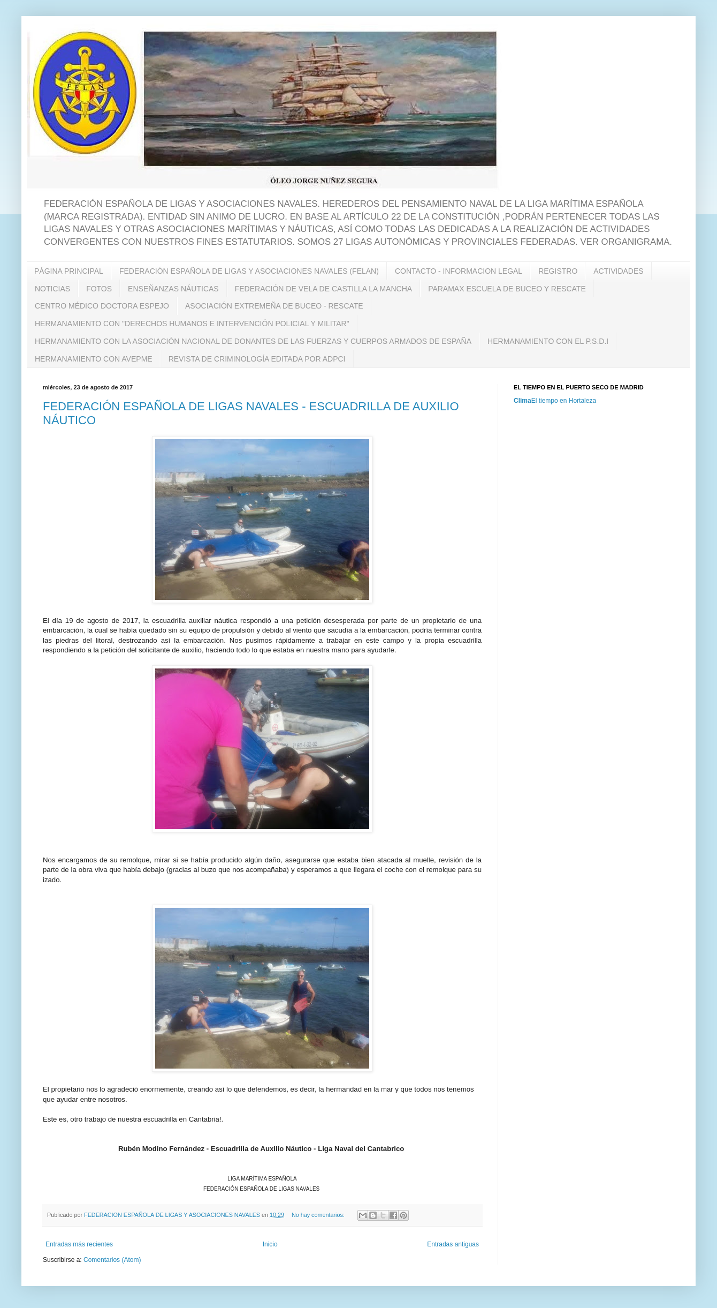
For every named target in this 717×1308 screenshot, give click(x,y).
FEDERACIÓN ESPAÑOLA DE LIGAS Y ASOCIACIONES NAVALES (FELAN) (249, 271)
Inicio (270, 1244)
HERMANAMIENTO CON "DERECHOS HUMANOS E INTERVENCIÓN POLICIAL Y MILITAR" (192, 323)
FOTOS (99, 288)
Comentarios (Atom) (112, 1260)
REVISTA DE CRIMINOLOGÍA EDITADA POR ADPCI (257, 359)
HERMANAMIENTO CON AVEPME (93, 359)
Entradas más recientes (79, 1244)
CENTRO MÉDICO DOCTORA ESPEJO (102, 306)
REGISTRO (557, 271)
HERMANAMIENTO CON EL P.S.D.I (547, 341)
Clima (522, 400)
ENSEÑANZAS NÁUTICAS (173, 288)
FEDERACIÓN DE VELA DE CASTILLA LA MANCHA (323, 288)
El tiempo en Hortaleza (563, 400)
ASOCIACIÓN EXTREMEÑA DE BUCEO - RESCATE (274, 306)
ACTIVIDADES (618, 271)
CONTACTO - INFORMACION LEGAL (458, 271)
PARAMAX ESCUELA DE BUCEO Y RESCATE (507, 288)
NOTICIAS (52, 288)
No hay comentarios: (319, 1215)
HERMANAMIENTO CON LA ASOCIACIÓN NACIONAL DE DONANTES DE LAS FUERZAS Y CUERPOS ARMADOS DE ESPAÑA (253, 341)
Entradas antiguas (453, 1244)
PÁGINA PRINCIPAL (68, 271)
